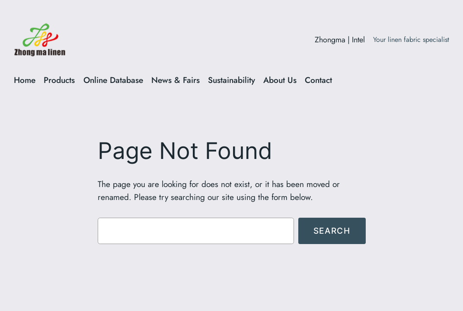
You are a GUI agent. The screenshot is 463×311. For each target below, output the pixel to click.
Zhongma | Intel (340, 39)
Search (332, 230)
